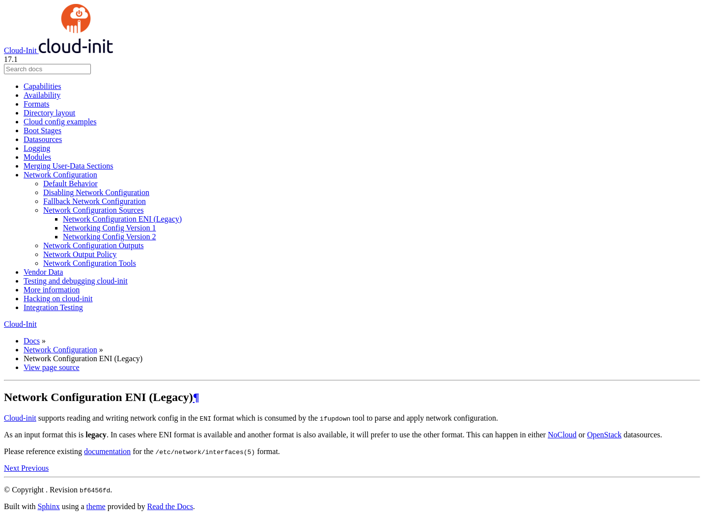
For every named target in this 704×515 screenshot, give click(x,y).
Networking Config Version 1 (109, 228)
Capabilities (42, 86)
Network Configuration (60, 175)
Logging (37, 148)
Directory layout (49, 113)
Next (12, 468)
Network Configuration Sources (93, 210)
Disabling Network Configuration (96, 192)
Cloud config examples (60, 121)
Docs (32, 341)
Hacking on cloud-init (58, 298)
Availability (42, 95)
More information (52, 290)
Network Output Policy (79, 254)
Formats (36, 104)
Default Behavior (70, 183)
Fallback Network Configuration (94, 201)
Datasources (43, 139)
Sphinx (48, 506)
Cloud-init (20, 418)
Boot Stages (42, 130)
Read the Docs (170, 506)
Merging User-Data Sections (68, 166)
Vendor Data (43, 272)
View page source (52, 367)
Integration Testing (53, 307)
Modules (37, 157)
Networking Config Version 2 (109, 236)
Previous (35, 468)
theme (96, 506)
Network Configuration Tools (89, 263)
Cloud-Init (58, 50)
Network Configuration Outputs (93, 245)
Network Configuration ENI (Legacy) (122, 219)
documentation (107, 451)
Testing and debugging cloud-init (76, 281)
